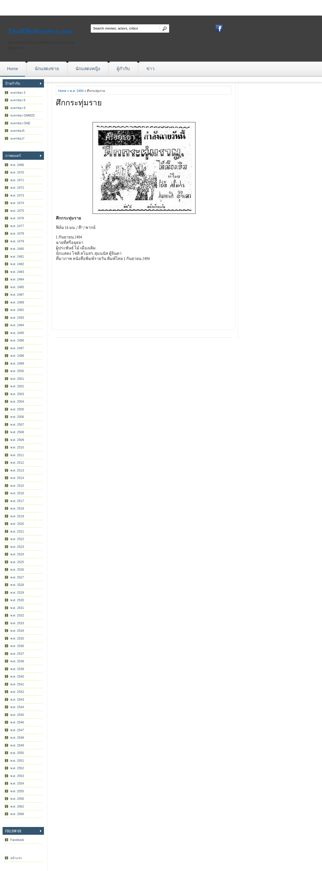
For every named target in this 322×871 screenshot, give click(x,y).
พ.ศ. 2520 (17, 524)
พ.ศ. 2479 (17, 241)
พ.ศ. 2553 (17, 776)
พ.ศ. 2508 (17, 432)
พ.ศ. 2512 (17, 462)
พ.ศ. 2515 (17, 486)
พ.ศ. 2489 (17, 302)
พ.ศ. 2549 (17, 745)
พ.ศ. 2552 (17, 768)
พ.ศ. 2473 (17, 195)
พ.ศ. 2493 (17, 318)
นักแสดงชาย (47, 68)
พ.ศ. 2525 (17, 562)
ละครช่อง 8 (17, 100)
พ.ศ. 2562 (17, 806)
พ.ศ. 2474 (17, 203)
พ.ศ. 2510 (17, 447)
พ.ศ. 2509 (17, 440)
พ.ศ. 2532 (17, 615)
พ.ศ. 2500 (17, 371)
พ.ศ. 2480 (17, 249)
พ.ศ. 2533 (17, 623)
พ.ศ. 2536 (17, 646)
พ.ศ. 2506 (17, 417)
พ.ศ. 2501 (17, 379)
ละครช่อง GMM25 (22, 115)
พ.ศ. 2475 (17, 211)
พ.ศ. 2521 (17, 531)
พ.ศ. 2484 (17, 279)
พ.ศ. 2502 (17, 386)
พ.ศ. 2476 (17, 218)
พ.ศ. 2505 (17, 409)
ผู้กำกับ (123, 68)
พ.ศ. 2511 (17, 455)
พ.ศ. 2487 (17, 294)
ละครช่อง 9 (17, 108)
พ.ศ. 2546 (17, 722)
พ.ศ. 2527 (17, 577)
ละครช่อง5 (17, 131)
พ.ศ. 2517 (17, 501)
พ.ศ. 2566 (17, 814)
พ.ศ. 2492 (17, 310)
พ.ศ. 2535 (17, 638)
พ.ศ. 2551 (17, 761)
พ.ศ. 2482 (17, 264)
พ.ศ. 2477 (17, 226)
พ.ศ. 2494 (17, 325)
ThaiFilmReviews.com (40, 31)
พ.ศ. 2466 (17, 165)
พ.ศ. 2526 (17, 569)
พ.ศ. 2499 (17, 363)
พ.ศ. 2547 (17, 730)
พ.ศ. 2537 (17, 654)
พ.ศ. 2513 (17, 470)
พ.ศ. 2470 (17, 172)
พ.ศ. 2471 (17, 180)
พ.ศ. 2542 (17, 692)
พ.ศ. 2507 (17, 424)
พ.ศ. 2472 (17, 188)
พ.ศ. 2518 (17, 508)
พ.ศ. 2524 (17, 554)
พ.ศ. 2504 (17, 401)
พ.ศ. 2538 (17, 661)
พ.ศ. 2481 (17, 256)
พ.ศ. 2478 (17, 233)
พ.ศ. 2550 (17, 753)
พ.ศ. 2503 (17, 394)
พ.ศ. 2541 (17, 684)
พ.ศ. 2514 (17, 478)
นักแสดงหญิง (88, 68)
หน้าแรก (16, 858)
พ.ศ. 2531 (17, 608)
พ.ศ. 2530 (17, 600)
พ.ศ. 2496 (17, 340)
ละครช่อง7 (17, 138)
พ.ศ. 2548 (17, 737)
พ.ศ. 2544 (17, 707)
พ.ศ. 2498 (17, 356)
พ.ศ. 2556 (17, 799)
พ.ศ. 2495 (17, 333)
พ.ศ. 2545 (17, 715)
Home (12, 68)
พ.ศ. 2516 (17, 493)
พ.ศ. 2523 (17, 547)
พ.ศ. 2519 (17, 516)
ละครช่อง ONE (20, 123)
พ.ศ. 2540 (17, 676)
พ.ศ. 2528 (17, 585)
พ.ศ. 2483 (17, 272)
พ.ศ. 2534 (17, 631)
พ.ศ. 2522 (17, 539)
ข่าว (150, 68)
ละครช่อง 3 (17, 93)
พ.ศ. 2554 (17, 783)
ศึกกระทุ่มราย (79, 102)
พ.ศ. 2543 (17, 699)
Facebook (17, 840)
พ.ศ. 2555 (17, 791)
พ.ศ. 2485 (17, 287)
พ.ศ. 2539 (17, 669)
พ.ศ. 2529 (17, 592)
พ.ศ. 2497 (17, 348)
